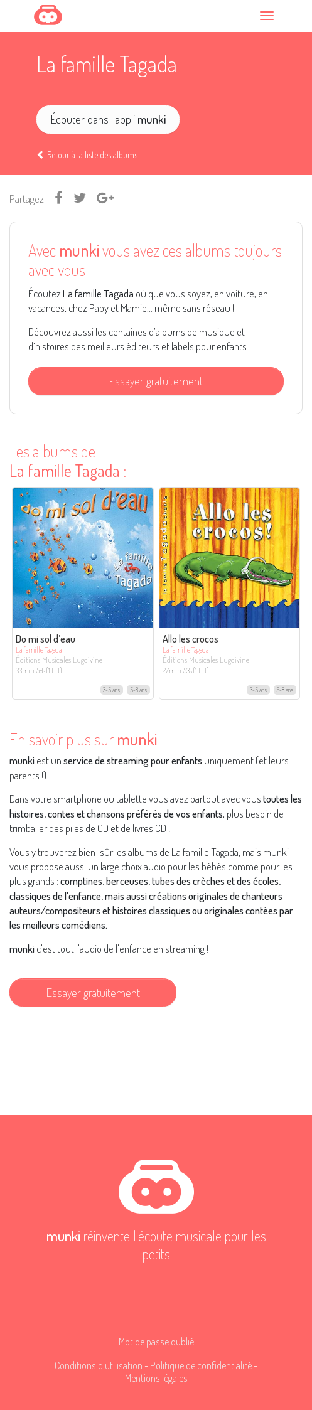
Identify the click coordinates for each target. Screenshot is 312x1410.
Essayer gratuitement (156, 380)
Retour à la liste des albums (86, 154)
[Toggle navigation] (268, 15)
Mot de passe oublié (156, 1341)
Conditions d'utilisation (99, 1365)
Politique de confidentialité (201, 1365)
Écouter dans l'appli (108, 119)
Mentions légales (156, 1377)
